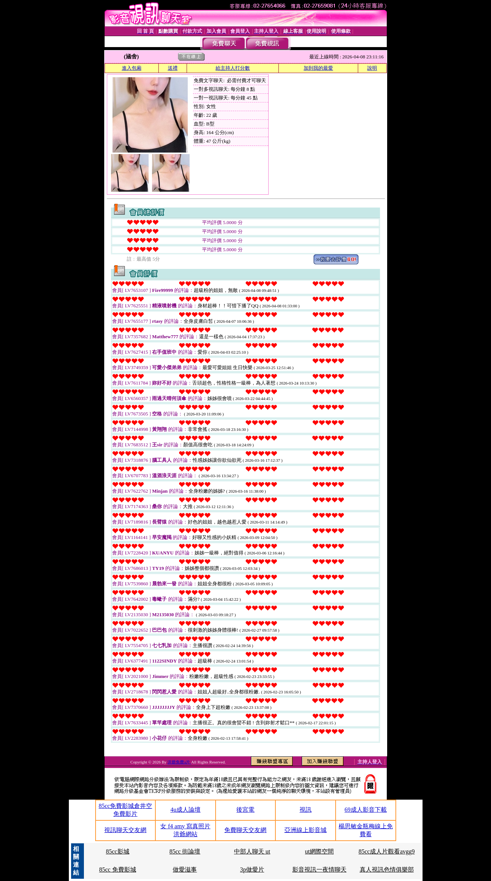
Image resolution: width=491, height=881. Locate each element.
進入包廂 (131, 68)
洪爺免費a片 (179, 762)
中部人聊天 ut (252, 851)
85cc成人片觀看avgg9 (387, 851)
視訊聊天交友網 (125, 830)
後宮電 (245, 809)
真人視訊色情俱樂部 (387, 869)
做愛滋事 (185, 869)
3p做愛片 (252, 869)
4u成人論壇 (185, 809)
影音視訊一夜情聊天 (319, 869)
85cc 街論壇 (184, 851)
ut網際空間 (319, 851)
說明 (372, 68)
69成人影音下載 (366, 809)
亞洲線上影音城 (305, 830)
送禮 (173, 68)
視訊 (305, 809)
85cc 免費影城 (117, 869)
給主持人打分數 (233, 68)
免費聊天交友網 (245, 830)
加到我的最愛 (318, 68)
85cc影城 (117, 851)
